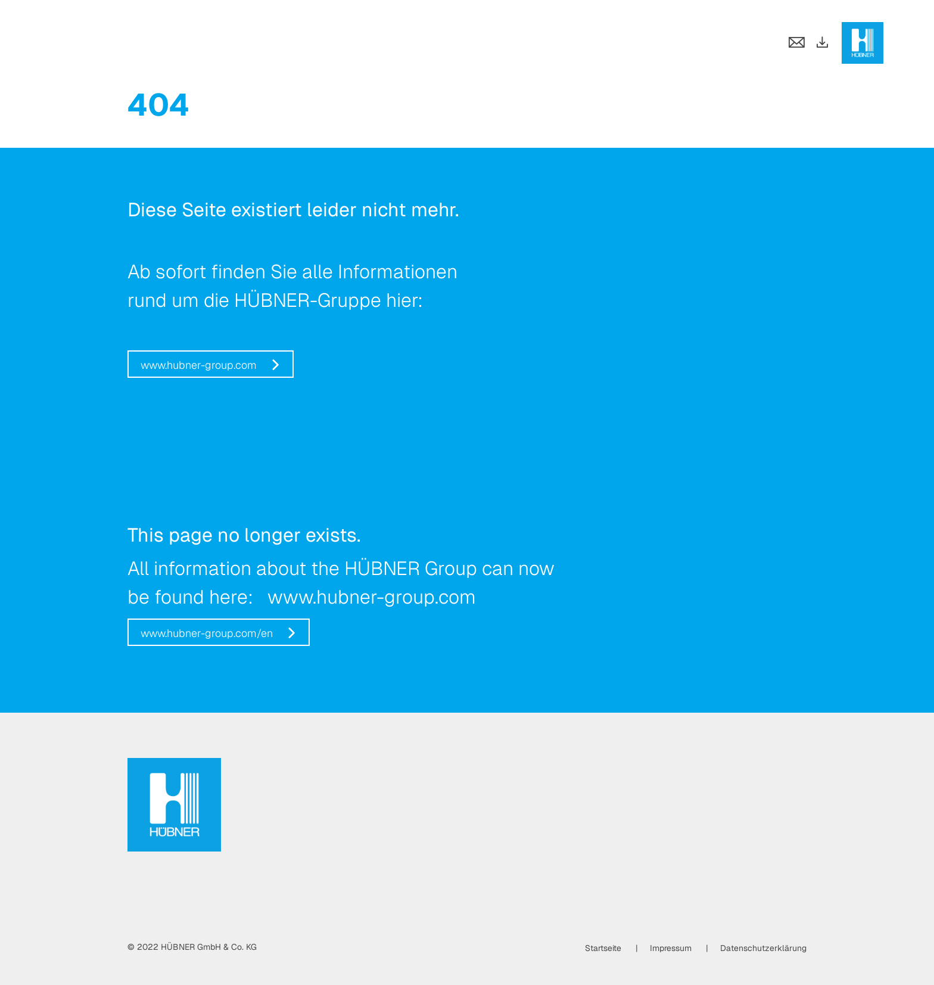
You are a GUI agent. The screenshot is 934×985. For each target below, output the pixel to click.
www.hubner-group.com (199, 365)
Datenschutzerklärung (763, 948)
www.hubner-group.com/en (207, 633)
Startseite (603, 948)
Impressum (671, 948)
